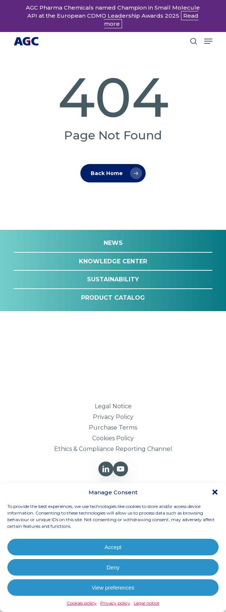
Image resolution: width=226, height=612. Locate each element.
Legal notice (146, 603)
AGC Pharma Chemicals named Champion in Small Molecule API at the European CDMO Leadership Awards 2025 (113, 15)
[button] (215, 492)
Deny (113, 567)
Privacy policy (115, 603)
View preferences (113, 587)
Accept (113, 547)
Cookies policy (82, 603)
